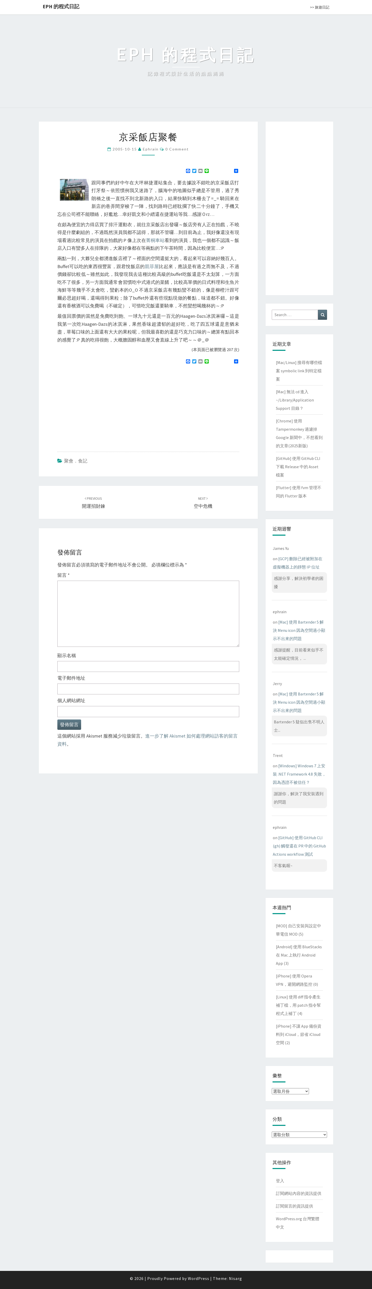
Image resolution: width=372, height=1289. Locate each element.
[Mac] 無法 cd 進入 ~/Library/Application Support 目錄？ (295, 400)
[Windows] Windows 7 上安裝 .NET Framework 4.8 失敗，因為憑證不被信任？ (299, 774)
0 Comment (177, 149)
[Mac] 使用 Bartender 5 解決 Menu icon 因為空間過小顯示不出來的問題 (299, 630)
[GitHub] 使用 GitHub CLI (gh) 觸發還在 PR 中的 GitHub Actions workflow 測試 (299, 846)
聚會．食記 (75, 461)
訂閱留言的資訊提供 (294, 1206)
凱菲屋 (152, 266)
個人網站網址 (71, 700)
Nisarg (235, 1278)
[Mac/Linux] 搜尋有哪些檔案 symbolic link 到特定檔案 (299, 371)
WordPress (198, 1278)
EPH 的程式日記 (61, 6)
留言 (63, 575)
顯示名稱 (66, 655)
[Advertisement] (100, 405)
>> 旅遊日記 (319, 7)
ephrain (151, 149)
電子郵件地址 (71, 678)
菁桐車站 (155, 240)
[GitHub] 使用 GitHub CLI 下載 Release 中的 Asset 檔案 (298, 466)
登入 (280, 1180)
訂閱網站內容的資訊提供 (298, 1193)
